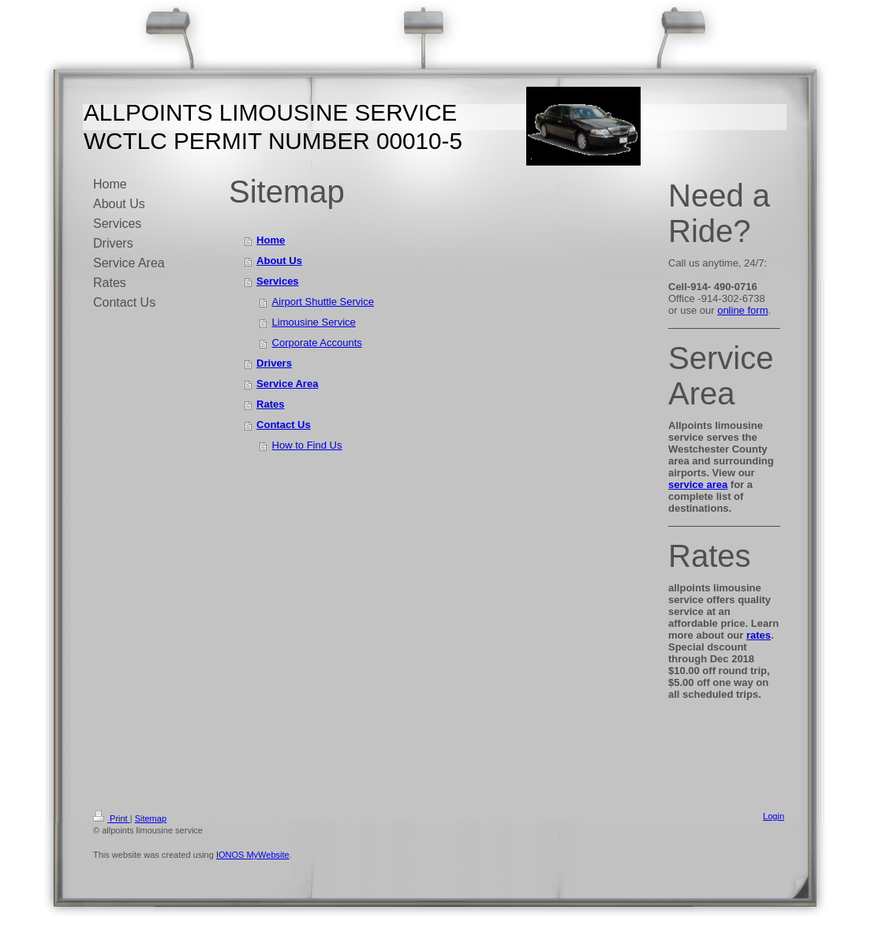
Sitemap (150, 818)
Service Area (287, 384)
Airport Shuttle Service (323, 302)
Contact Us (283, 424)
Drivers (274, 363)
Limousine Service (314, 322)
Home (270, 240)
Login (773, 816)
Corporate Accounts (317, 342)
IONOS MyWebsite (253, 854)
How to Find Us (307, 445)
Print (111, 818)
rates (758, 635)
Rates (270, 404)
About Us (279, 260)
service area (697, 484)
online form (742, 310)
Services (277, 281)
